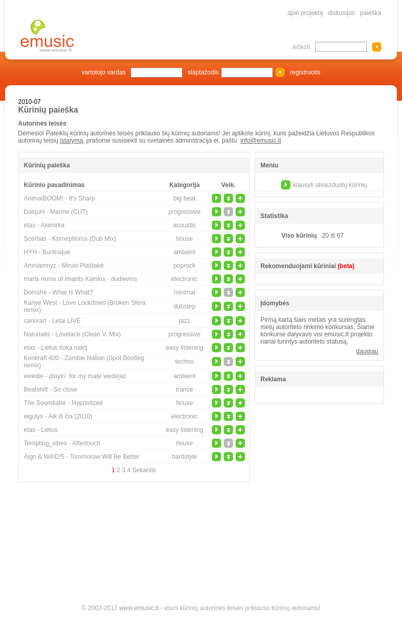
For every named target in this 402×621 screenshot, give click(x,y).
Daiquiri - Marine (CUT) (56, 211)
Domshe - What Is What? (58, 292)
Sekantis (144, 470)
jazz (184, 320)
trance (184, 389)
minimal (184, 292)
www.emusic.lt (139, 608)
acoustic (184, 225)
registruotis (305, 72)
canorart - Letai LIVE (52, 320)
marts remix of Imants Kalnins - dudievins (80, 279)
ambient (185, 252)
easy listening (185, 347)
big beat (185, 198)
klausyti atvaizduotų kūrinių (330, 185)
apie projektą (305, 13)
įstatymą (71, 140)
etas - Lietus (40, 429)
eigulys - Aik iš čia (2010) (58, 416)
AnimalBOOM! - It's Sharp (59, 198)
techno (184, 361)
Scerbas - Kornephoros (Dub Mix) (70, 238)
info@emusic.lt (260, 140)
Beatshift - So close (50, 389)
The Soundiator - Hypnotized (63, 403)
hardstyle (184, 456)
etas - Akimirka (44, 225)
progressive (184, 211)
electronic (184, 279)
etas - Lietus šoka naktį (55, 347)
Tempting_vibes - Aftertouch (62, 443)
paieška (370, 13)
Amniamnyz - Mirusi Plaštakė (64, 265)
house (184, 238)
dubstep (185, 306)
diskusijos (341, 13)
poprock (185, 265)
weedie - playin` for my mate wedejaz (75, 376)
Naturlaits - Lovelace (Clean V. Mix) (72, 334)
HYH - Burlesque (47, 252)
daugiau (367, 351)
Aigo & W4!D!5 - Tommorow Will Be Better (82, 456)
